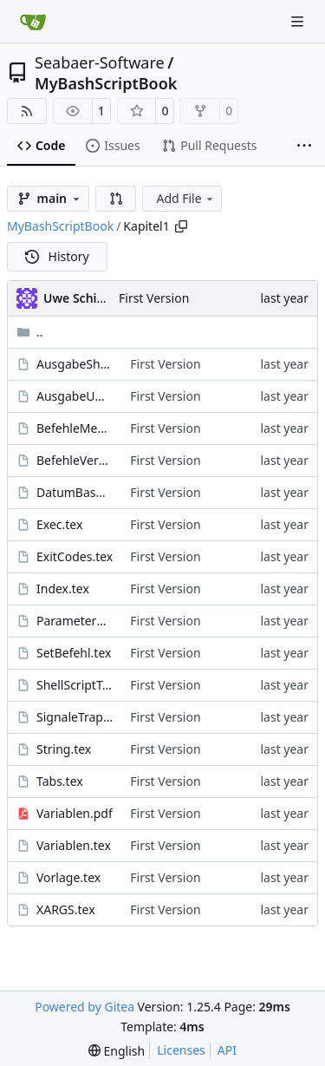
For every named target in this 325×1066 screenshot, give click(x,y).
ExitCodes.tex (74, 556)
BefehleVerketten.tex (74, 460)
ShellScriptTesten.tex (74, 685)
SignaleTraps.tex (74, 717)
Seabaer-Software (100, 62)
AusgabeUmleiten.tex (74, 396)
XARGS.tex (65, 909)
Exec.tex (59, 524)
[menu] (116, 1051)
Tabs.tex (59, 781)
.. (29, 332)
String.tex (63, 749)
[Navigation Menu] (299, 21)
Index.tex (62, 588)
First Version (154, 298)
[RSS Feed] (27, 111)
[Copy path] (181, 226)
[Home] (33, 21)
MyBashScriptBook (106, 83)
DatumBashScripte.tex (74, 492)
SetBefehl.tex (73, 652)
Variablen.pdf (74, 813)
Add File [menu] (185, 198)
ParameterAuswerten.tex (74, 620)
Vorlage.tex (68, 877)
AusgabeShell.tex (74, 364)
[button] (116, 199)
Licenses (181, 1050)
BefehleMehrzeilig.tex (74, 428)
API (227, 1050)
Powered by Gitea (84, 1006)
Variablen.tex (73, 845)
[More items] (304, 147)
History (57, 256)
